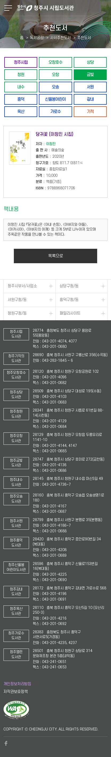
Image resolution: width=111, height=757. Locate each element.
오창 (55, 74)
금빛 (90, 74)
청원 (20, 74)
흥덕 (20, 99)
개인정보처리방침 (17, 684)
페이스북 (6, 743)
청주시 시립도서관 (63, 8)
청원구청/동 (17, 313)
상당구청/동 (69, 286)
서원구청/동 (17, 299)
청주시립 (21, 62)
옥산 (20, 111)
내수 (20, 86)
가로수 (55, 111)
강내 (90, 99)
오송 (55, 86)
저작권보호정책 (15, 692)
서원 (90, 86)
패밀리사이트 (70, 313)
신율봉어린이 (55, 99)
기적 (90, 111)
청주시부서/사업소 (22, 286)
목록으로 (55, 256)
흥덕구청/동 (69, 299)
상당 (90, 62)
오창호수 (55, 62)
